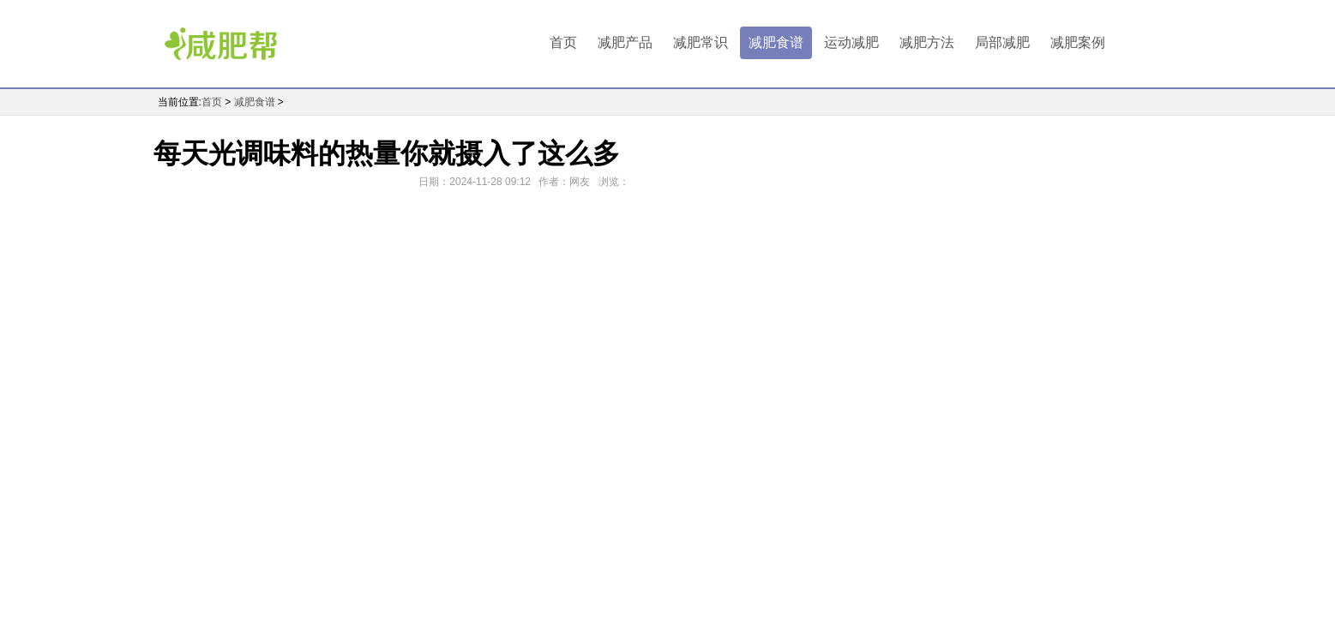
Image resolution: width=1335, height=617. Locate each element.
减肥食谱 (776, 42)
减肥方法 (926, 42)
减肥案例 (1077, 42)
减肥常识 (700, 42)
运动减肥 (851, 42)
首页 (563, 42)
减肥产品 (625, 42)
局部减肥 (1002, 42)
